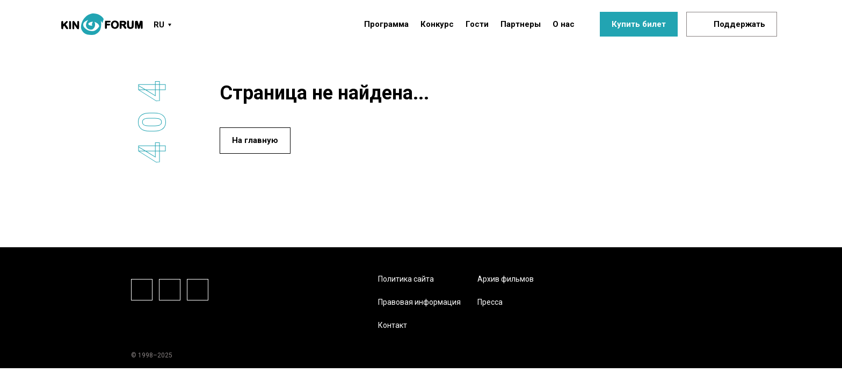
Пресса (490, 302)
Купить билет (639, 24)
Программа (386, 24)
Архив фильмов (505, 279)
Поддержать (739, 24)
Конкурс (437, 24)
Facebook (142, 289)
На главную (255, 140)
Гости (477, 24)
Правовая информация (419, 302)
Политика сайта (406, 279)
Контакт (392, 325)
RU (159, 25)
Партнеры (520, 24)
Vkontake (197, 289)
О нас (564, 24)
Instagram (169, 289)
